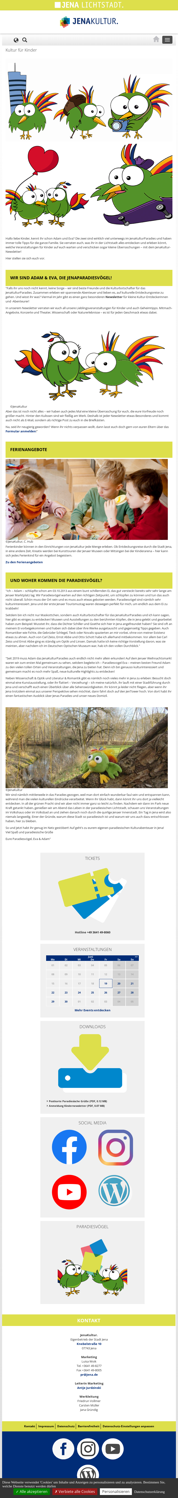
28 (132, 992)
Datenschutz (66, 1426)
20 (119, 983)
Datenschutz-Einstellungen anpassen (128, 1426)
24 (79, 992)
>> (136, 956)
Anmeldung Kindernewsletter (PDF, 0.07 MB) (77, 1105)
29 (52, 1001)
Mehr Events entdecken (93, 1010)
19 (105, 983)
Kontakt (29, 1426)
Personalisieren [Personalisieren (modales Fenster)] (116, 1491)
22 (52, 992)
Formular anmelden (21, 431)
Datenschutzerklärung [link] (149, 1492)
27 (119, 992)
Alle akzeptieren (32, 1491)
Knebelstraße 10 (89, 1344)
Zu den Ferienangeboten (24, 562)
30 (66, 1001)
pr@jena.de (89, 1374)
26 (105, 992)
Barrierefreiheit (88, 1426)
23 (66, 992)
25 (92, 992)
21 (132, 983)
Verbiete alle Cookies (75, 1491)
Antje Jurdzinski (89, 1388)
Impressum (46, 1426)
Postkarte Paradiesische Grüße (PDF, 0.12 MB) (78, 1101)
